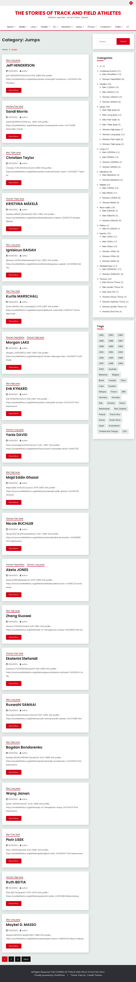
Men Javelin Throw (111, 287)
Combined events (108, 71)
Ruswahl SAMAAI (21, 704)
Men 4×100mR (109, 228)
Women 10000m (110, 162)
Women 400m (109, 261)
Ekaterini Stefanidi (21, 658)
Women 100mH (110, 97)
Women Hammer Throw (113, 301)
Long (33, 26)
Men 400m (107, 246)
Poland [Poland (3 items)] (102, 414)
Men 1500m (108, 188)
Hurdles (44, 26)
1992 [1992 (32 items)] (111, 352)
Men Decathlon (109, 74)
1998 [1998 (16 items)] (111, 363)
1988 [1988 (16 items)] (101, 346)
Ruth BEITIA (16, 882)
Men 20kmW (108, 210)
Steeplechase (106, 266)
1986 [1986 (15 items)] (111, 341)
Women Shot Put (110, 311)
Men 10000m (108, 152)
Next (26, 959)
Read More (13, 90)
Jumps (79, 26)
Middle (22, 26)
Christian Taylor (20, 157)
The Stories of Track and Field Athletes (68, 13)
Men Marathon (109, 175)
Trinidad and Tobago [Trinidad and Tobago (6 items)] (108, 431)
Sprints (10, 26)
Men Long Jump (13, 60)
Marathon (66, 26)
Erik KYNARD (16, 388)
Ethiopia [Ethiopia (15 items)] (102, 392)
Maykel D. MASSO (21, 924)
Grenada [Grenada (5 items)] (116, 397)
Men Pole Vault (13, 291)
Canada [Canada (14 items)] (112, 380)
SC (54, 26)
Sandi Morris (17, 111)
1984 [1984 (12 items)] (120, 335)
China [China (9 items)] (123, 380)
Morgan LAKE (17, 342)
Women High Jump (35, 337)
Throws (91, 26)
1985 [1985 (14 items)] (101, 341)
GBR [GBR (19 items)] (123, 392)
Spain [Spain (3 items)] (101, 426)
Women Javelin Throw (113, 306)
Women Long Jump (15, 429)
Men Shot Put (108, 291)
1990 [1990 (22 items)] (120, 346)
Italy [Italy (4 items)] (101, 403)
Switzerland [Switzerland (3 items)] (114, 426)
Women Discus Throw (113, 296)
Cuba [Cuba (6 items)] (101, 386)
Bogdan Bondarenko (24, 747)
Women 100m (109, 251)
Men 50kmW (108, 215)
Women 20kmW (110, 220)
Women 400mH (110, 101)
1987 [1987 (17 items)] (120, 341)
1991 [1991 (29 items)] (101, 352)
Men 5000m (108, 157)
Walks (118, 26)
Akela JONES (17, 569)
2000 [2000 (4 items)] (101, 369)
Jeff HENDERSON (20, 65)
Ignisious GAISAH (21, 250)
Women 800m (109, 202)
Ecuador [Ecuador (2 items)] (112, 386)
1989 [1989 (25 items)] (111, 346)
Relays (103, 225)
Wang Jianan (17, 793)
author (25, 71)
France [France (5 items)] (114, 392)
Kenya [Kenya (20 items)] (122, 403)
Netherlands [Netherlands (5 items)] (104, 409)
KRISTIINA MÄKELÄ (22, 203)
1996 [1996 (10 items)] (120, 358)
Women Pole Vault (14, 106)
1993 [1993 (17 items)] (120, 352)
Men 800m (107, 192)
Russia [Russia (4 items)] (102, 420)
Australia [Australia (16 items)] (112, 369)
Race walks (105, 207)
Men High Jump (13, 383)
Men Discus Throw (111, 282)
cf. (127, 26)
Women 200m (109, 256)
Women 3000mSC (111, 274)
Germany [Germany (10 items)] (103, 397)
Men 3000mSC (109, 269)
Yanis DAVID (16, 434)
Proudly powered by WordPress (49, 975)
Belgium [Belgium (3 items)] (115, 375)
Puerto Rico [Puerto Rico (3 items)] (115, 414)
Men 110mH (108, 87)
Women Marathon (111, 179)
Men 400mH (108, 92)
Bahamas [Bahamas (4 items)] (103, 375)
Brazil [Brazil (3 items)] (101, 380)
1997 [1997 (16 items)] (101, 363)
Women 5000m (109, 167)
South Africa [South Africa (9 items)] (114, 420)
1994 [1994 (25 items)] (101, 358)
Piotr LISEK (15, 839)
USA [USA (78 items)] (125, 431)
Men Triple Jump (13, 152)
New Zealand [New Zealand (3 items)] (120, 409)
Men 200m (107, 241)
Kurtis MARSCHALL (22, 296)
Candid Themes (94, 975)
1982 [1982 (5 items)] (101, 335)
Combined (105, 26)
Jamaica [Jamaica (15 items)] (111, 403)
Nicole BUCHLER (19, 523)
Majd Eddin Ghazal (22, 477)
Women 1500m (109, 197)
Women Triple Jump (15, 198)
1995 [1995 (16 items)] (111, 358)
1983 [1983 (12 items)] (111, 335)
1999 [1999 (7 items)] (120, 363)
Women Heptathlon (15, 337)
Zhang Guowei (18, 616)
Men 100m (107, 236)
